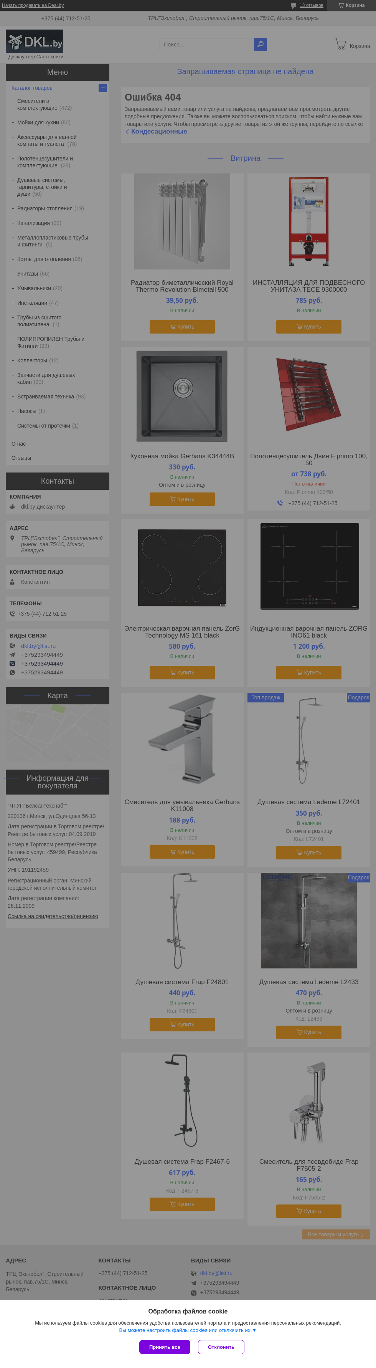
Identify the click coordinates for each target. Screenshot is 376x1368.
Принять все (164, 1347)
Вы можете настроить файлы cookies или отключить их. (185, 1330)
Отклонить (221, 1347)
